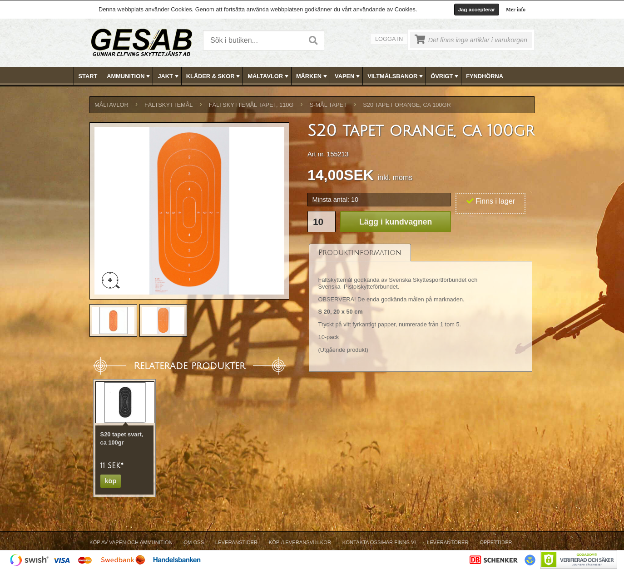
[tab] (360, 252)
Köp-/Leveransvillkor (300, 542)
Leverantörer (447, 542)
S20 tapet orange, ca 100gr (407, 104)
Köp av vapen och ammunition (131, 542)
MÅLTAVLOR (269, 76)
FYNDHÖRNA (484, 76)
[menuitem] (88, 76)
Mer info (515, 9)
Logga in (389, 38)
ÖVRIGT (445, 76)
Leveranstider (236, 542)
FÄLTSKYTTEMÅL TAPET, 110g (251, 104)
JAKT (169, 76)
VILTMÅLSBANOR (396, 76)
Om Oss (193, 542)
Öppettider (496, 542)
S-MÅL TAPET (328, 104)
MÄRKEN (312, 76)
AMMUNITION (129, 76)
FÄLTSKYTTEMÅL (168, 104)
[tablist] (421, 307)
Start (88, 76)
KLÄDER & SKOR (214, 76)
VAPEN (348, 76)
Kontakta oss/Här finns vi (379, 542)
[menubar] (312, 76)
